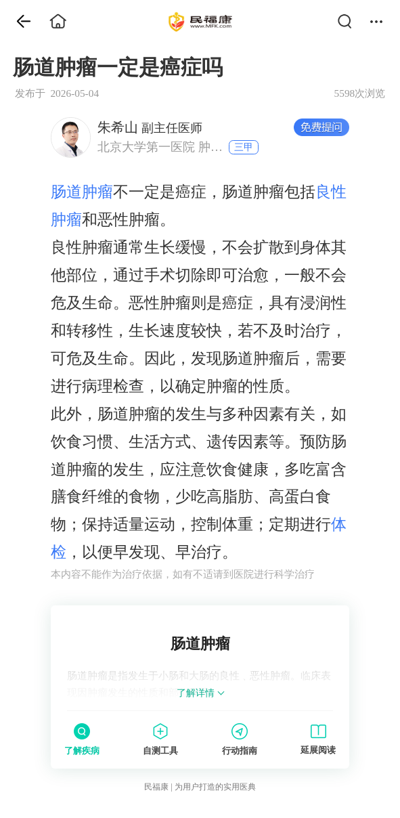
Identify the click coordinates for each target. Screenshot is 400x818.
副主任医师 (149, 127)
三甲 (243, 147)
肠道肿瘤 (82, 191)
